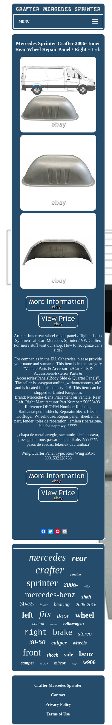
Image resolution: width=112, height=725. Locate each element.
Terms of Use (58, 714)
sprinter (42, 582)
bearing (62, 604)
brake (62, 632)
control (38, 623)
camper (27, 663)
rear (79, 558)
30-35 (27, 604)
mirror (59, 663)
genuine (75, 574)
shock (52, 655)
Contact (58, 695)
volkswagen (73, 623)
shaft (86, 597)
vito (87, 586)
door (63, 615)
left (27, 614)
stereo (85, 633)
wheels (80, 643)
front (32, 652)
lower (44, 605)
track (44, 663)
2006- (71, 584)
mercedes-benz (50, 594)
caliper (59, 643)
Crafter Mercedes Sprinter (58, 685)
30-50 (38, 642)
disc (74, 664)
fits (45, 614)
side (68, 655)
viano (53, 624)
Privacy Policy (58, 704)
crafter (50, 570)
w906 (89, 662)
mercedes (47, 557)
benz (86, 654)
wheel (84, 615)
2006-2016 (86, 604)
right (35, 632)
